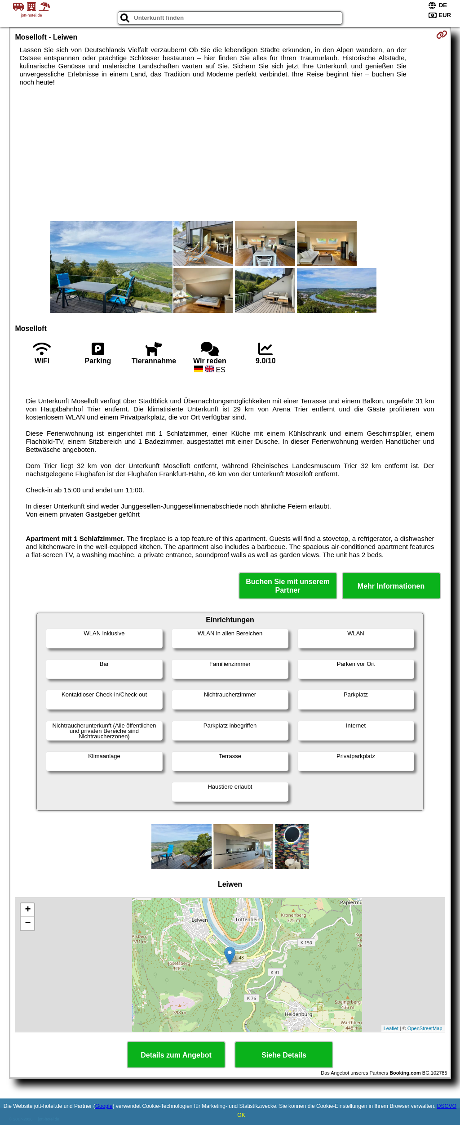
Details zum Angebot (176, 1055)
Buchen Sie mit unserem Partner (288, 586)
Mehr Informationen (391, 586)
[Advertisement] (230, 154)
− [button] (28, 923)
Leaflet (391, 1028)
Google (104, 1106)
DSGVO (446, 1106)
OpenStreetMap (424, 1028)
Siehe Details (283, 1055)
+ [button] (28, 910)
